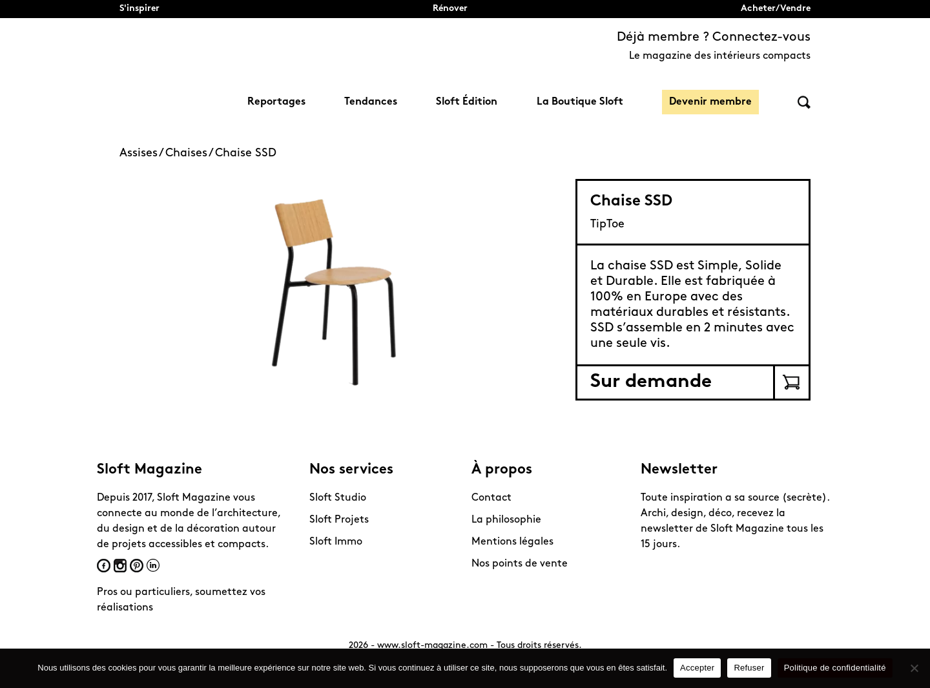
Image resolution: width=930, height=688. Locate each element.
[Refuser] (913, 668)
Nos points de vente (519, 564)
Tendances (370, 102)
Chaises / (190, 153)
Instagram (120, 565)
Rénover (450, 9)
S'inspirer (139, 9)
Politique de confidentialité (835, 667)
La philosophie (506, 520)
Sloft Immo (335, 542)
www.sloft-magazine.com (432, 646)
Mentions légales (512, 542)
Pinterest (136, 565)
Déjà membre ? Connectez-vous (714, 37)
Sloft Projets (339, 520)
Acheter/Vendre (776, 9)
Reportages (276, 102)
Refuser (749, 667)
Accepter (697, 667)
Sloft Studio (337, 498)
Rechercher (804, 102)
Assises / (142, 153)
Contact (491, 498)
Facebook (103, 565)
